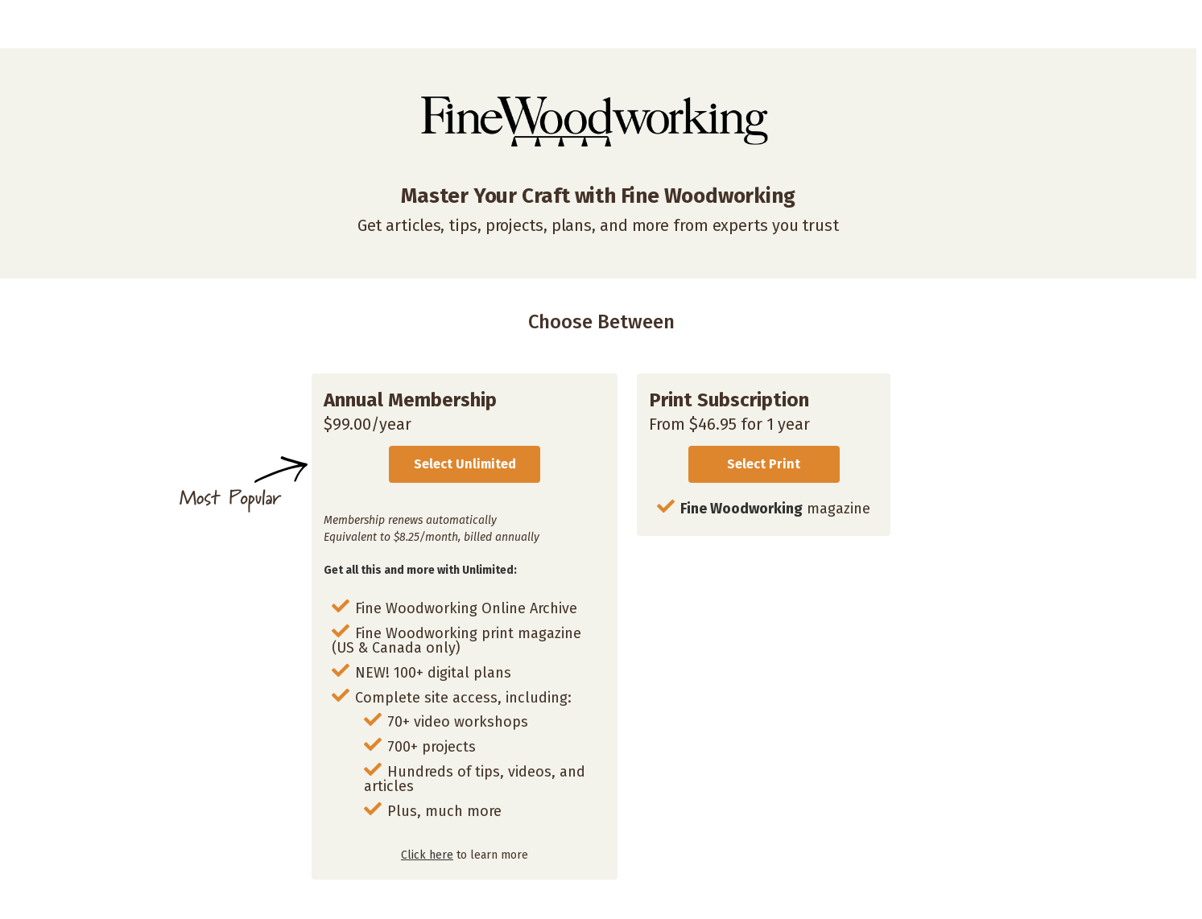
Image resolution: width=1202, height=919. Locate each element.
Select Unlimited (465, 464)
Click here (427, 855)
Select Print (763, 464)
